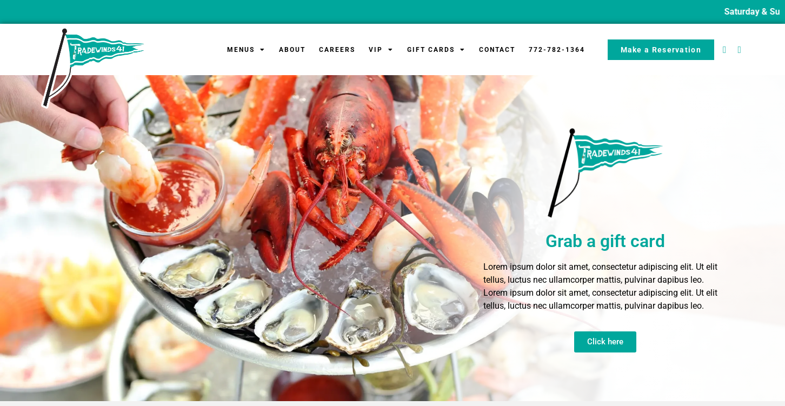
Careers (337, 50)
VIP (381, 49)
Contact (497, 50)
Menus (246, 49)
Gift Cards (436, 49)
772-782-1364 (557, 50)
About (292, 50)
